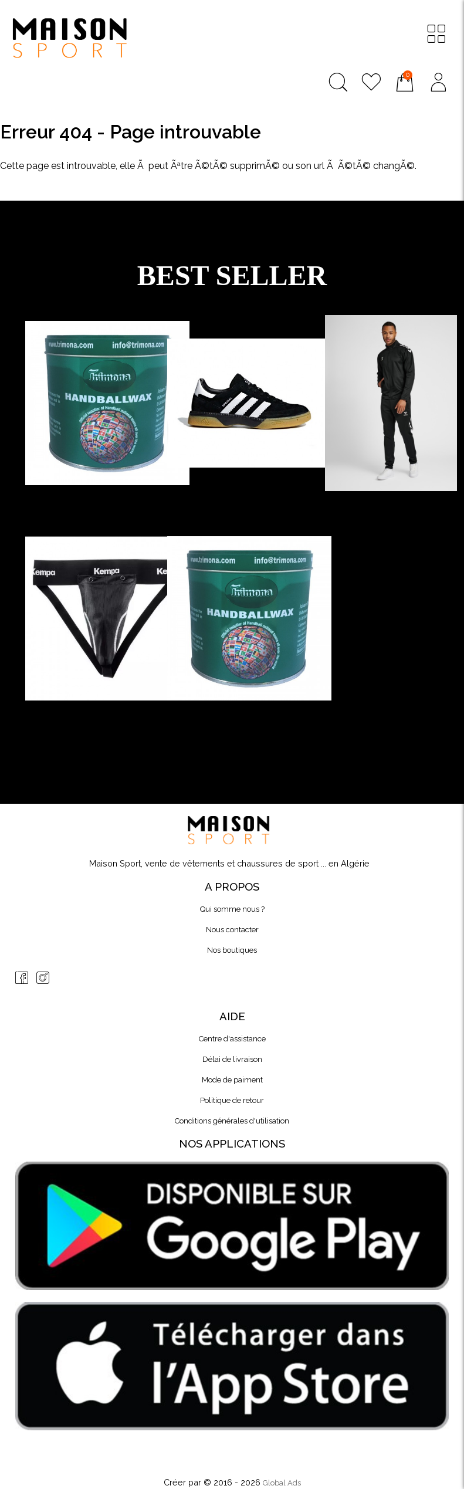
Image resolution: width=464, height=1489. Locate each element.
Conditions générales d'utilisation (232, 1120)
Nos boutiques (232, 950)
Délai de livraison (232, 1059)
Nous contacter (232, 929)
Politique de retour (232, 1100)
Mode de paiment (232, 1079)
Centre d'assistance (232, 1038)
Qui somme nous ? (232, 909)
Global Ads (282, 1482)
